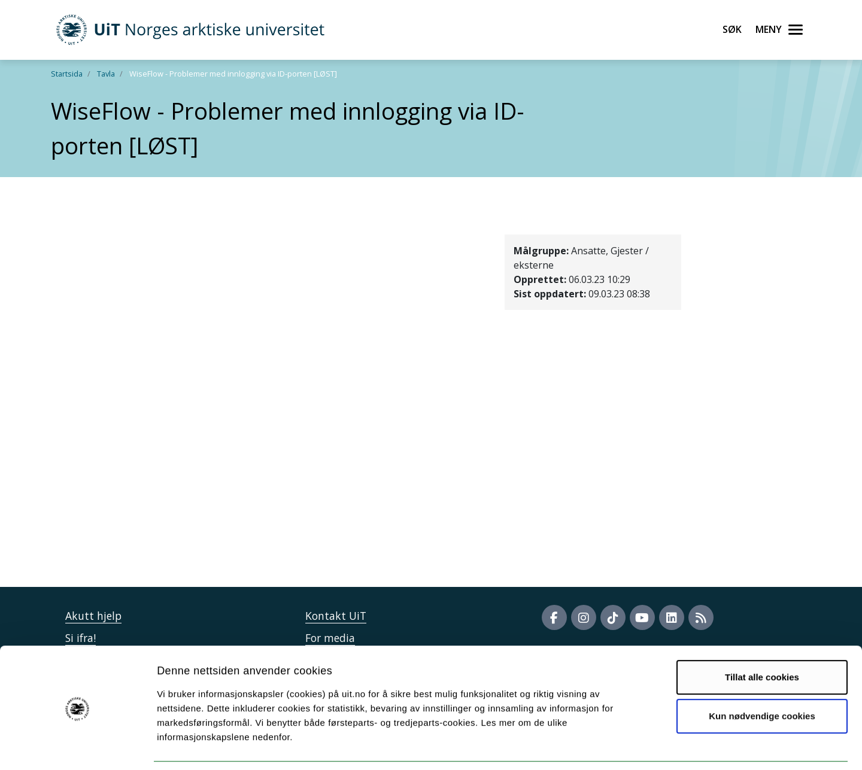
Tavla (106, 73)
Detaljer (637, 746)
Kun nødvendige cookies (762, 677)
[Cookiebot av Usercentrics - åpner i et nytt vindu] (77, 747)
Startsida (67, 73)
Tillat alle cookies (762, 639)
